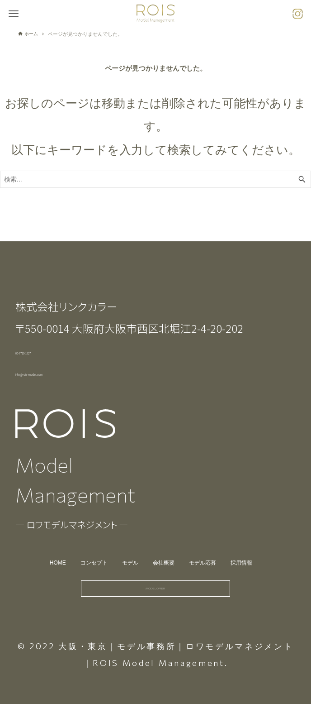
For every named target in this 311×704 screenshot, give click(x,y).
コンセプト (90, 545)
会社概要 (165, 545)
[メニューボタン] (14, 14)
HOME (51, 545)
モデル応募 (206, 545)
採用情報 (248, 545)
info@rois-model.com (68, 354)
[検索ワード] (155, 179)
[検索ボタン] (302, 179)
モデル (129, 545)
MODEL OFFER (155, 580)
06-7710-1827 (48, 332)
